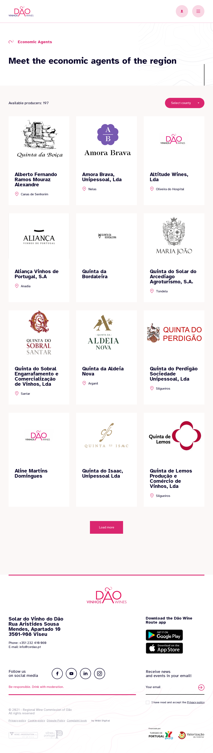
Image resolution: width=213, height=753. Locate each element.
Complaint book (77, 720)
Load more (106, 541)
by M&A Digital (100, 720)
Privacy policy (17, 720)
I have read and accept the (177, 702)
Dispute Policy (56, 720)
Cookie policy (36, 720)
